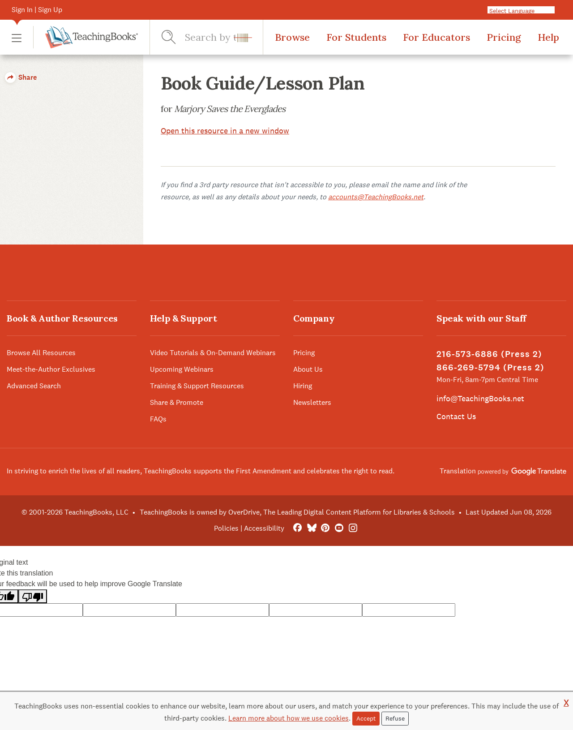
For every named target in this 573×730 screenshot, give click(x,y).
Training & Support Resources (197, 386)
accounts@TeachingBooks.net (375, 197)
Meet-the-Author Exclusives (51, 369)
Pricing (504, 37)
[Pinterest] (325, 528)
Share (21, 77)
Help (548, 37)
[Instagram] (353, 528)
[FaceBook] (297, 528)
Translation (503, 471)
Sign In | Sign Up (37, 9)
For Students (356, 37)
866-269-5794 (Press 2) (490, 367)
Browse (292, 37)
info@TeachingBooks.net (480, 398)
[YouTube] (339, 528)
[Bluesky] (311, 528)
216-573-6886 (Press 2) (489, 354)
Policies (226, 528)
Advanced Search (34, 386)
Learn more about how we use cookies (288, 718)
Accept (366, 718)
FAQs (158, 419)
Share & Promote (176, 402)
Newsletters (312, 402)
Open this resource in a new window (225, 130)
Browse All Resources (41, 352)
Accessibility (264, 528)
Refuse (395, 718)
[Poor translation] (32, 596)
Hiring (302, 386)
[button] (16, 37)
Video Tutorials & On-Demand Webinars (213, 352)
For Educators (436, 37)
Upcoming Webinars (182, 369)
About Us (308, 369)
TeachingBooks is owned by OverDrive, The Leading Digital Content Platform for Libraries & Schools (297, 512)
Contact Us (456, 416)
